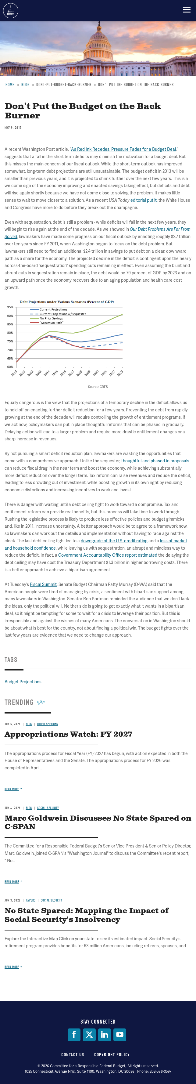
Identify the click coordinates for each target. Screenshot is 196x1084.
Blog (29, 724)
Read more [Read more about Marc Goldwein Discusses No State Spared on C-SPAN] (12, 882)
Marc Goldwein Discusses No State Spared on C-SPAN (98, 823)
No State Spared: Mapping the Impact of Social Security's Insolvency (87, 915)
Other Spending (47, 724)
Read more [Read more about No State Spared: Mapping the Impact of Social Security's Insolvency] (12, 967)
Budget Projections (23, 682)
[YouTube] (119, 1034)
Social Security (48, 808)
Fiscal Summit (43, 584)
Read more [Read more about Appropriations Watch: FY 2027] (12, 789)
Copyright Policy (112, 1054)
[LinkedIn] (104, 1034)
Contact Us (72, 1054)
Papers (31, 900)
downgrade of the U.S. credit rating (114, 541)
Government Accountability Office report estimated (107, 555)
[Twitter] (89, 1034)
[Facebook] (74, 1034)
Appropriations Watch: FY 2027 (69, 734)
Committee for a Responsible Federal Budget (10, 10)
